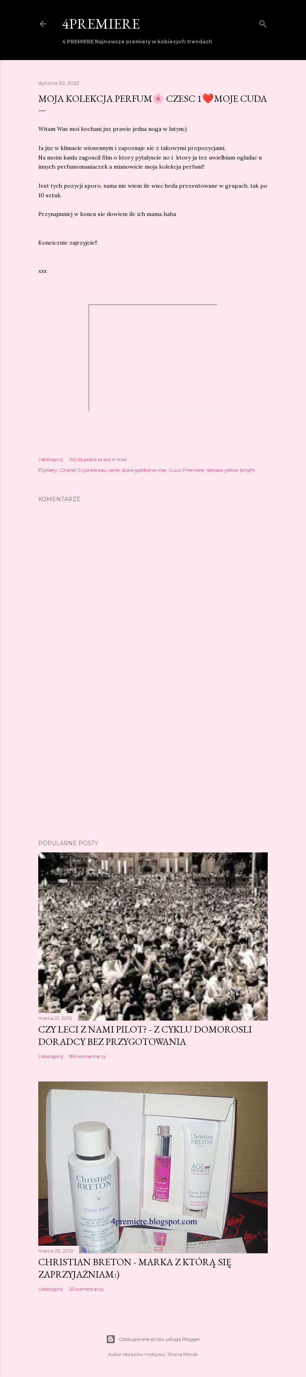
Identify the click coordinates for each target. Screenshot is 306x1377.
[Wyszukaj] (263, 22)
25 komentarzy (86, 1289)
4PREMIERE (101, 23)
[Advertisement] (153, 764)
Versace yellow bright (230, 470)
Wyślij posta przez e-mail (98, 459)
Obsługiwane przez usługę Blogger (153, 1339)
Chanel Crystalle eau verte (90, 470)
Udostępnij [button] (50, 459)
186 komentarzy (87, 1056)
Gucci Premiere (186, 470)
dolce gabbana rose (144, 470)
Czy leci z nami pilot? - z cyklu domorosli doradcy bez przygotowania (145, 1035)
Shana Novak (182, 1354)
